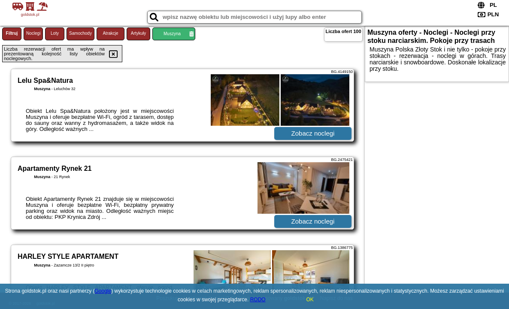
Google (103, 291)
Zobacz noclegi (313, 133)
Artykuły (138, 33)
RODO (258, 300)
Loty (55, 33)
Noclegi (33, 33)
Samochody (80, 33)
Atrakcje (110, 33)
